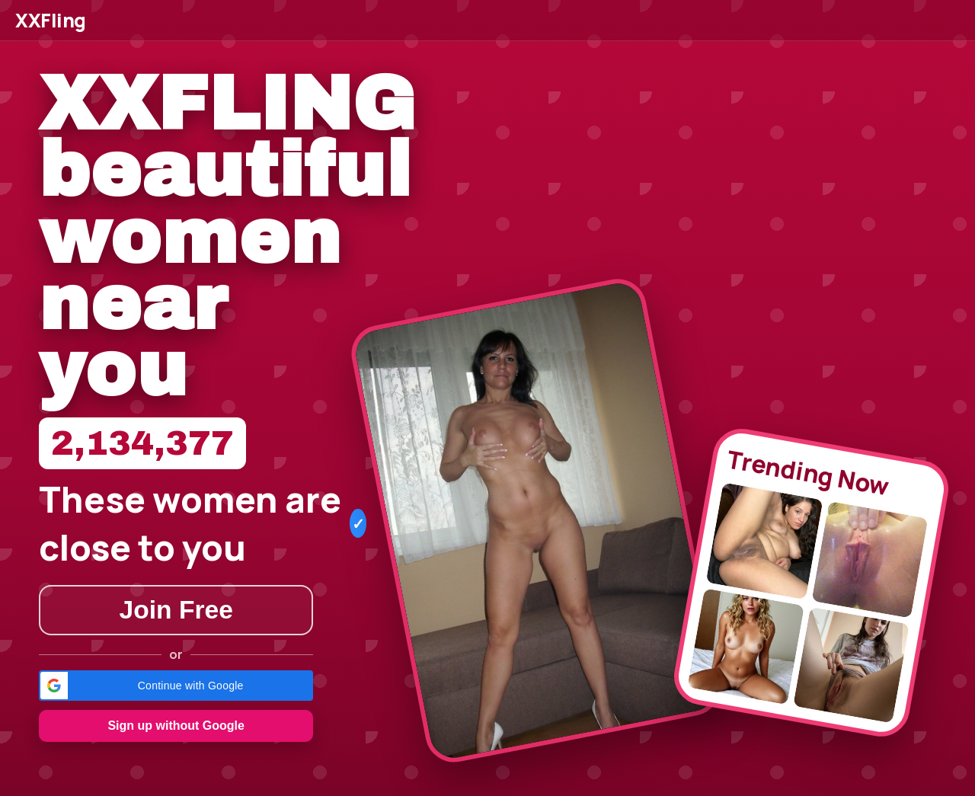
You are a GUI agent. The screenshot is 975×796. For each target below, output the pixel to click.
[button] (176, 685)
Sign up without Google (176, 725)
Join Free (176, 610)
